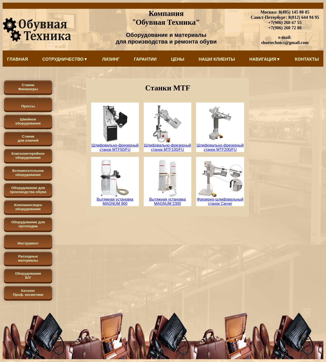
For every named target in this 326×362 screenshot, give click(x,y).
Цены (177, 59)
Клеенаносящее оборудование (28, 207)
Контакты (307, 59)
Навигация (265, 59)
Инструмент (28, 243)
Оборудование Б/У (28, 275)
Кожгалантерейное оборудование (27, 155)
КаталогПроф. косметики (28, 292)
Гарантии (145, 59)
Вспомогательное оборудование (28, 173)
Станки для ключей (28, 138)
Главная (17, 59)
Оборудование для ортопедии (28, 224)
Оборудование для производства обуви (28, 190)
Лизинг (110, 59)
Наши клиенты (217, 59)
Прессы (28, 106)
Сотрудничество (65, 59)
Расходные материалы (28, 258)
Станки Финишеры (28, 87)
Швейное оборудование (28, 121)
